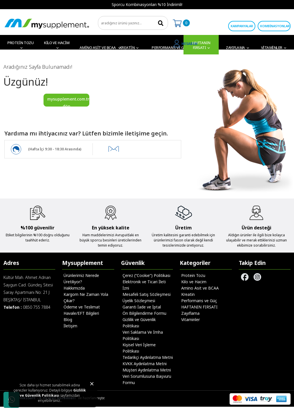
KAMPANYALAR (242, 26)
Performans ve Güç (199, 300)
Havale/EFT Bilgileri (81, 313)
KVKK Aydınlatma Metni (145, 363)
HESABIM (189, 43)
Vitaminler (190, 319)
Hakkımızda (74, 288)
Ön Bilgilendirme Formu (144, 313)
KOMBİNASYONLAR (275, 26)
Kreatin (188, 294)
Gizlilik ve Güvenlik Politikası (53, 393)
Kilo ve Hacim (193, 281)
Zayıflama (190, 313)
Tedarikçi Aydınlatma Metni (148, 357)
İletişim (70, 326)
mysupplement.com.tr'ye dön (68, 101)
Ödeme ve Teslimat (82, 307)
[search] (133, 23)
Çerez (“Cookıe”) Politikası (146, 275)
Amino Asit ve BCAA (200, 288)
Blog (68, 319)
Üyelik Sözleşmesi (139, 300)
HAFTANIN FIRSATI (199, 307)
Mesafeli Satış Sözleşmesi (147, 294)
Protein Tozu (193, 275)
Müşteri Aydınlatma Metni (147, 370)
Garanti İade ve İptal (142, 307)
